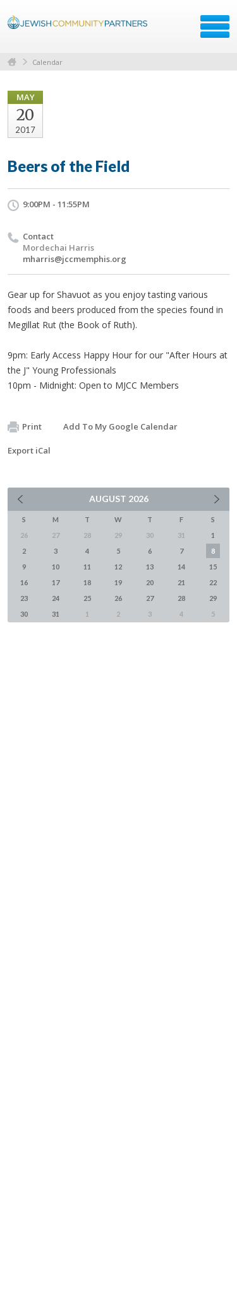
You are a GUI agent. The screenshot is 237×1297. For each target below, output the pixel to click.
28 (181, 598)
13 (150, 567)
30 (24, 614)
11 (87, 567)
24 (55, 598)
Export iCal (29, 450)
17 (55, 582)
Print (25, 427)
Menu (214, 26)
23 (24, 598)
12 (118, 567)
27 (150, 598)
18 (87, 582)
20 (150, 582)
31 (55, 614)
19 (118, 582)
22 (213, 582)
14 (181, 567)
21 (181, 582)
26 (118, 598)
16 (24, 582)
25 (87, 598)
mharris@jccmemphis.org (74, 259)
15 (213, 567)
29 (213, 598)
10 (55, 567)
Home (12, 62)
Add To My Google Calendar (120, 426)
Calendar (47, 62)
